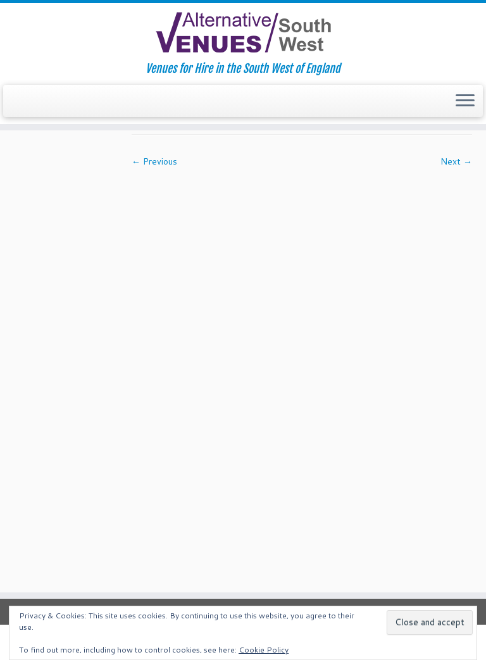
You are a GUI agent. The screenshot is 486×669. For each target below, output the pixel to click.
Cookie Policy (264, 649)
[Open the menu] (465, 101)
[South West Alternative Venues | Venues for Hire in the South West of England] (243, 32)
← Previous (154, 161)
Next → (456, 161)
